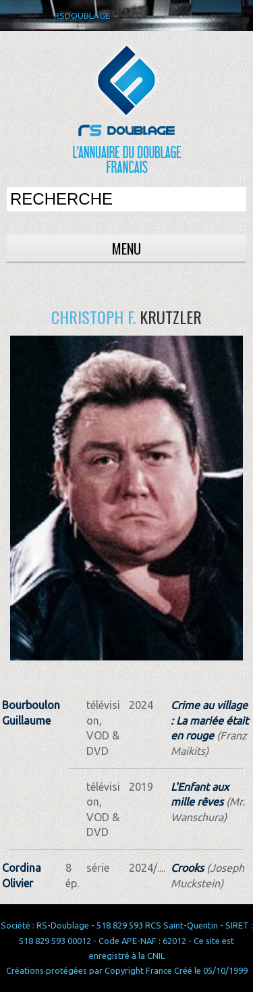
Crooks (187, 868)
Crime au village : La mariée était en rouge (209, 720)
